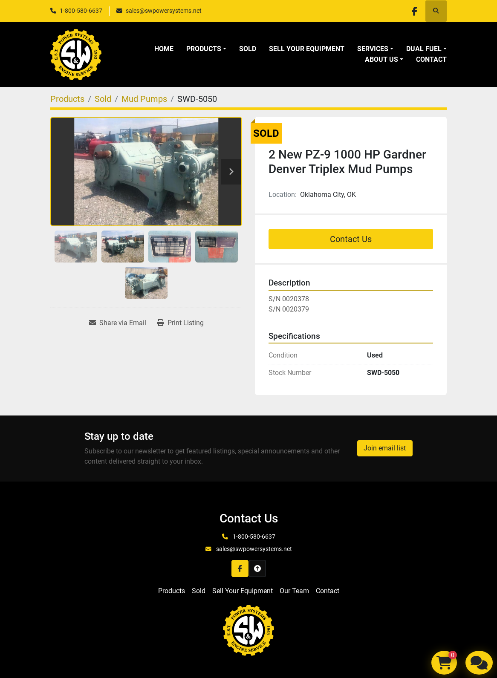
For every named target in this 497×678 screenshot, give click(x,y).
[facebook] (414, 11)
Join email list (385, 448)
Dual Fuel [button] (424, 49)
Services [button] (372, 49)
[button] (206, 49)
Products (203, 49)
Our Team (294, 591)
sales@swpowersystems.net (164, 10)
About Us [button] (381, 59)
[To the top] (257, 568)
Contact (431, 59)
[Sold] (103, 99)
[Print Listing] (180, 323)
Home (163, 49)
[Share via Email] (118, 323)
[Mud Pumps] (144, 99)
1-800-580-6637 (81, 10)
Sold (247, 49)
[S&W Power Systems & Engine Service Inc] (248, 630)
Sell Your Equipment (306, 49)
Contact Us (351, 239)
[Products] (67, 99)
